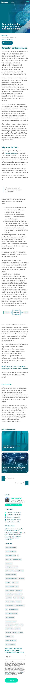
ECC (17, 582)
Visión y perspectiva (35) (14, 519)
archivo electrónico (19, 570)
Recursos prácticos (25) (13, 517)
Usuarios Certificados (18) (14, 512)
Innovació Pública (9, 628)
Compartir (7, 43)
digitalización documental (11, 574)
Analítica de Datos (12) (13, 522)
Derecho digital (19, 590)
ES (10, 2)
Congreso (17, 625)
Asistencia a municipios (11, 551)
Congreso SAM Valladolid (11, 547)
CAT (13, 2)
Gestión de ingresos (13, 609)
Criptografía (8, 582)
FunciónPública (9, 563)
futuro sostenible (18, 594)
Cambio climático (9, 594)
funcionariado (8, 559)
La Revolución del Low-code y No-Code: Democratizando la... (14, 529)
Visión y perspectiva (7, 39)
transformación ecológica (18, 597)
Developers (20, 632)
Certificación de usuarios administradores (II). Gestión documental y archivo (10, 478)
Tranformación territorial (11, 555)
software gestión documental (12, 567)
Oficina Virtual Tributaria (11, 621)
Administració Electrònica (11, 632)
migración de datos (11, 153)
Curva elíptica (21, 578)
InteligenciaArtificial (17, 559)
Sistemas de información (11, 640)
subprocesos (18, 601)
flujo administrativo (20, 605)
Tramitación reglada (10, 601)
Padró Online (17, 628)
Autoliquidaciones (9, 625)
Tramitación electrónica (10, 644)
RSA (13, 582)
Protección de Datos (10, 590)
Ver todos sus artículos (13, 505)
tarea (7, 609)
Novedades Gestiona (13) (14, 515)
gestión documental (10, 570)
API (12, 636)
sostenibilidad (9, 597)
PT (16, 2)
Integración (8, 636)
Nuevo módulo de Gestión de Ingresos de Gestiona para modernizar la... (13, 538)
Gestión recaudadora (10, 617)
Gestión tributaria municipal (11, 613)
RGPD (17, 586)
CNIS (22, 625)
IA (17, 555)
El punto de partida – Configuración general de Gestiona (20, 483)
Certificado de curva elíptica (11, 578)
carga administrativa (10, 605)
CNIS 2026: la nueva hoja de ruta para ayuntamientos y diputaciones (15, 533)
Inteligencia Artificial (10, 586)
